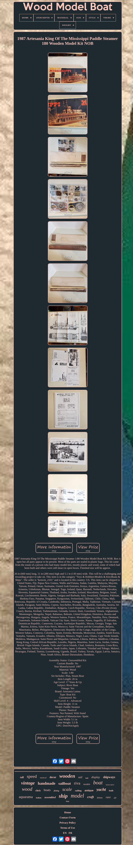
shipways (109, 777)
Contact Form (67, 817)
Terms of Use (67, 827)
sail (80, 777)
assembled (50, 797)
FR (70, 832)
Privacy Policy (67, 822)
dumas (100, 797)
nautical (43, 777)
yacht (101, 789)
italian (38, 797)
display (95, 777)
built (111, 790)
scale (67, 789)
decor (53, 777)
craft (90, 797)
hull (86, 778)
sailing (78, 790)
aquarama (26, 797)
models (86, 784)
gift (115, 798)
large (67, 801)
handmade (46, 783)
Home (67, 812)
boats (47, 790)
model (77, 796)
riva (77, 783)
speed (32, 776)
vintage (28, 782)
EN (65, 832)
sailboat (64, 783)
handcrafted (110, 785)
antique (89, 790)
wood (27, 789)
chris (38, 790)
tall (22, 777)
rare (108, 797)
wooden (67, 776)
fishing (56, 791)
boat (98, 782)
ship (63, 796)
